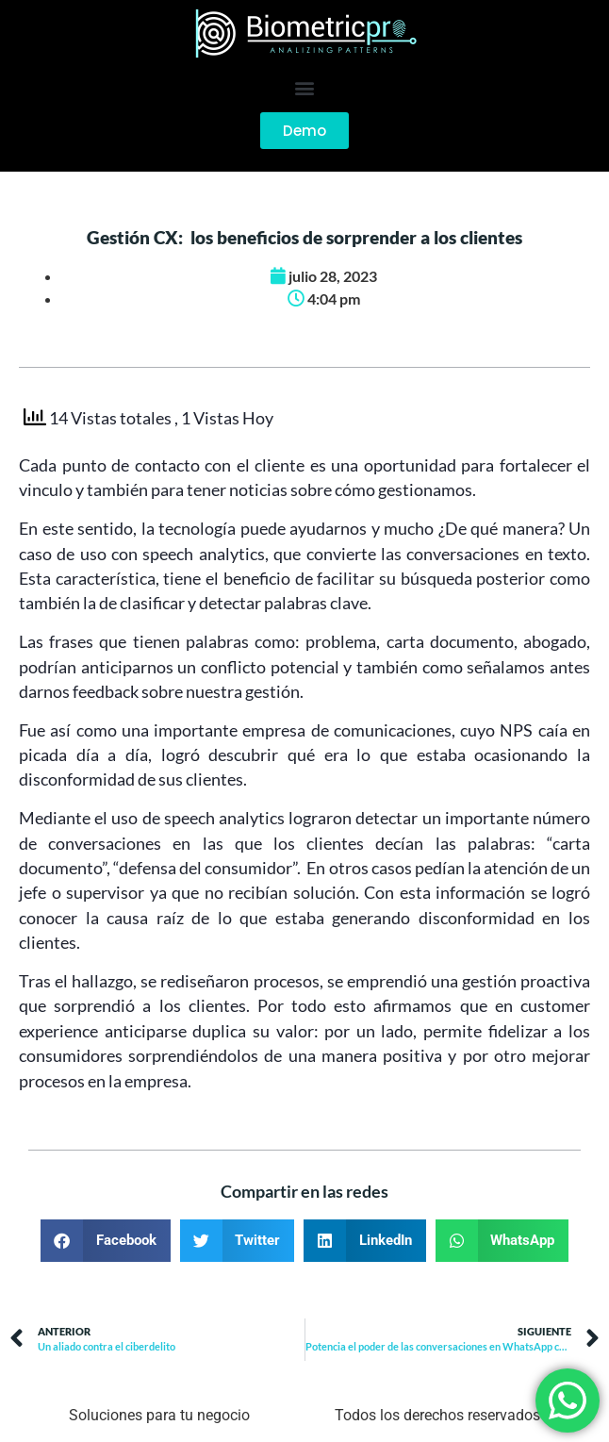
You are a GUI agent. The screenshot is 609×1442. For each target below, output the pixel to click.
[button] (305, 87)
